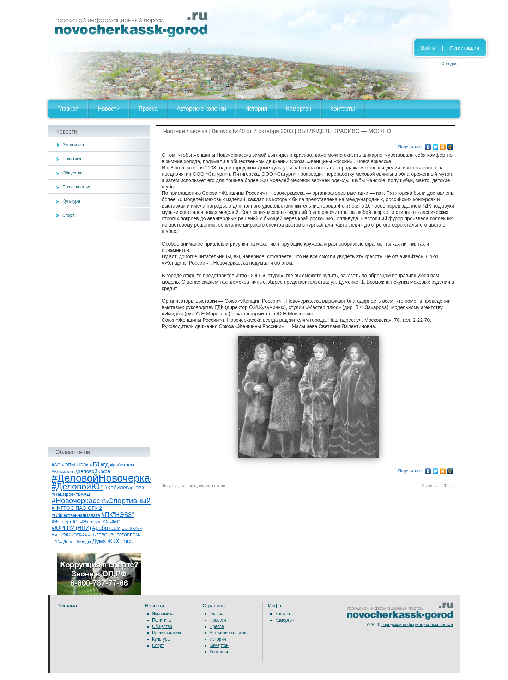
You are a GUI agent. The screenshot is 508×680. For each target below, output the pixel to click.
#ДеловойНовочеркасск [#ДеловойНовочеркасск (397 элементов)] (108, 478)
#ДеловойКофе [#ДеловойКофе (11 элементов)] (92, 471)
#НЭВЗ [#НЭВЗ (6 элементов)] (137, 488)
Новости (109, 109)
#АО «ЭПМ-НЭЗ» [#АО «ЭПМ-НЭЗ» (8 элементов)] (70, 465)
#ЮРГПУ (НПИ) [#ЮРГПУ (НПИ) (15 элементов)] (71, 528)
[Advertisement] (99, 334)
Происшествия (76, 187)
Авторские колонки (201, 109)
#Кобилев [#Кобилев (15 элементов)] (116, 487)
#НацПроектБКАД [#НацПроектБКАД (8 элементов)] (71, 494)
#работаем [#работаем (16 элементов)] (106, 528)
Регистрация (464, 48)
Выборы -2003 (438, 485)
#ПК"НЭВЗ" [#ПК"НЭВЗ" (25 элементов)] (117, 514)
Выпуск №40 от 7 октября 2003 (252, 131)
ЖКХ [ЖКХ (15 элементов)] (113, 541)
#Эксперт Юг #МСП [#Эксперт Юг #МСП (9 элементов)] (102, 521)
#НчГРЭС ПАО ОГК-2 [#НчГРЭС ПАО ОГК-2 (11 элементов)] (77, 508)
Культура (71, 201)
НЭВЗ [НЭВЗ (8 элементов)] (126, 541)
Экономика (73, 144)
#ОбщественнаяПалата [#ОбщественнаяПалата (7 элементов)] (76, 515)
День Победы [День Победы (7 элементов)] (77, 541)
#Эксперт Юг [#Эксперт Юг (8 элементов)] (65, 521)
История (256, 109)
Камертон (299, 109)
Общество (72, 173)
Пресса (148, 109)
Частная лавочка (185, 131)
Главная (68, 109)
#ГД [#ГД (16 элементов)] (94, 465)
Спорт (68, 215)
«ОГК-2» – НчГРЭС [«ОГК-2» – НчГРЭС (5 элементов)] (89, 535)
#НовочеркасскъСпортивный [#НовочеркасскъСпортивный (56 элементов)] (101, 500)
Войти (428, 48)
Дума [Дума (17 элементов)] (99, 541)
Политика (71, 158)
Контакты (343, 109)
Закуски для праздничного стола (190, 485)
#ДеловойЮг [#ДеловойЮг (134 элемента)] (77, 486)
